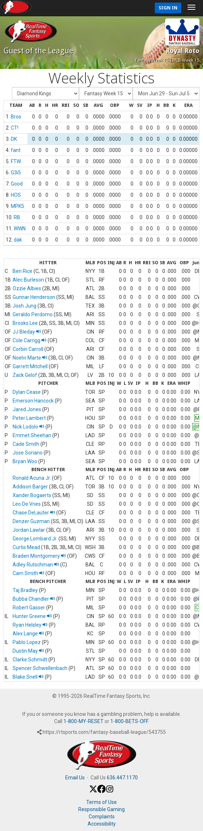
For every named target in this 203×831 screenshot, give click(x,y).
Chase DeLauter (34, 512)
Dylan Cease (27, 392)
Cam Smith (28, 573)
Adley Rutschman (36, 564)
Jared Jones (27, 409)
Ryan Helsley (30, 625)
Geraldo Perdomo (33, 314)
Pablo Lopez (27, 642)
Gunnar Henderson (34, 297)
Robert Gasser (29, 607)
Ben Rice (22, 271)
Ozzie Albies (27, 288)
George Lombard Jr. (35, 538)
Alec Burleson (28, 280)
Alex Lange (28, 633)
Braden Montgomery (39, 556)
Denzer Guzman (31, 521)
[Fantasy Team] (45, 93)
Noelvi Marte (30, 358)
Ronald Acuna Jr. (32, 478)
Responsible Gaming (101, 809)
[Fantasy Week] (106, 93)
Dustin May (28, 651)
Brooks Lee (25, 323)
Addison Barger (30, 487)
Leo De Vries (27, 504)
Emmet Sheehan (32, 435)
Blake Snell (28, 677)
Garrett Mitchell (30, 366)
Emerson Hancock (33, 401)
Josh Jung (24, 306)
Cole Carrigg (30, 340)
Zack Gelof (25, 375)
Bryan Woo (25, 461)
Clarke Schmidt (30, 659)
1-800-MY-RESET (83, 721)
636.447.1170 (122, 777)
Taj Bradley (25, 590)
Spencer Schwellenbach (40, 668)
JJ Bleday (27, 332)
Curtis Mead (26, 547)
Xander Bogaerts (32, 495)
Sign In (168, 7)
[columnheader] (15, 105)
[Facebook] (101, 791)
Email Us (75, 777)
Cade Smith (26, 444)
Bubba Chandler (34, 599)
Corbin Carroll (28, 349)
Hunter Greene (32, 616)
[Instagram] (110, 791)
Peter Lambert (29, 418)
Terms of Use (101, 802)
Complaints (102, 816)
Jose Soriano (28, 453)
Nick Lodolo (28, 427)
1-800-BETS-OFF (129, 721)
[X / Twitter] (93, 791)
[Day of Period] (166, 93)
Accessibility (102, 824)
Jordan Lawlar (29, 530)
